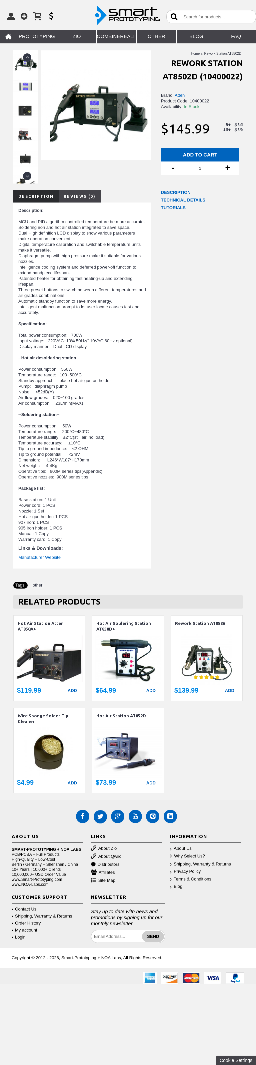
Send (153, 936)
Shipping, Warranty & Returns (200, 864)
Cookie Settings (236, 1060)
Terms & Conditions (190, 879)
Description (36, 196)
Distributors (105, 864)
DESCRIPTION (176, 192)
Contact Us (24, 909)
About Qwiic (106, 856)
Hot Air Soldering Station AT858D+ (123, 626)
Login (19, 937)
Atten (180, 95)
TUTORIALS (173, 207)
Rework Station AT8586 (200, 623)
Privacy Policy (185, 871)
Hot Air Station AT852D (121, 715)
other (38, 585)
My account (24, 930)
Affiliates (103, 872)
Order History (26, 923)
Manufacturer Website (39, 557)
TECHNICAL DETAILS (183, 200)
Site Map (103, 880)
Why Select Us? (187, 856)
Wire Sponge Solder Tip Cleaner (43, 718)
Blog (176, 887)
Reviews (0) (80, 196)
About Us (180, 848)
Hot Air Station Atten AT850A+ (41, 626)
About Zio (104, 848)
